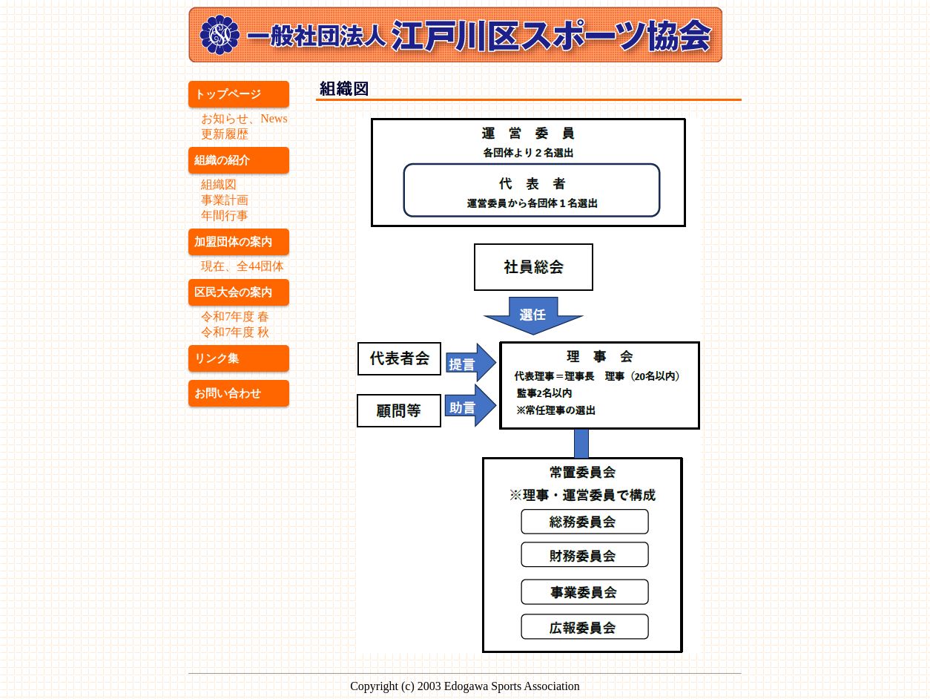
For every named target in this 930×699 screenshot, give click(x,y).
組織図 (219, 184)
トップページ (227, 94)
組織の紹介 (222, 160)
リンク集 (216, 358)
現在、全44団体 (242, 266)
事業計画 (224, 200)
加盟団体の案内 (233, 241)
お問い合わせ (227, 393)
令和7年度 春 (235, 316)
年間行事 (224, 215)
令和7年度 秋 (235, 332)
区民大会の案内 (233, 292)
